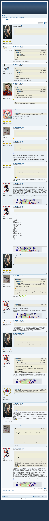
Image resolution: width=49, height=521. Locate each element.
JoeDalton (18, 360)
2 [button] (41, 23)
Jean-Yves (17, 324)
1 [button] (40, 23)
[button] (39, 23)
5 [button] (45, 23)
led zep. (17, 50)
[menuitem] (3, 15)
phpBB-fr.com (26, 498)
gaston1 (17, 68)
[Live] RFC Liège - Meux (8, 19)
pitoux (18, 52)
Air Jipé (19, 54)
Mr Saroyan (17, 257)
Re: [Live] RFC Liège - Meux (19, 25)
